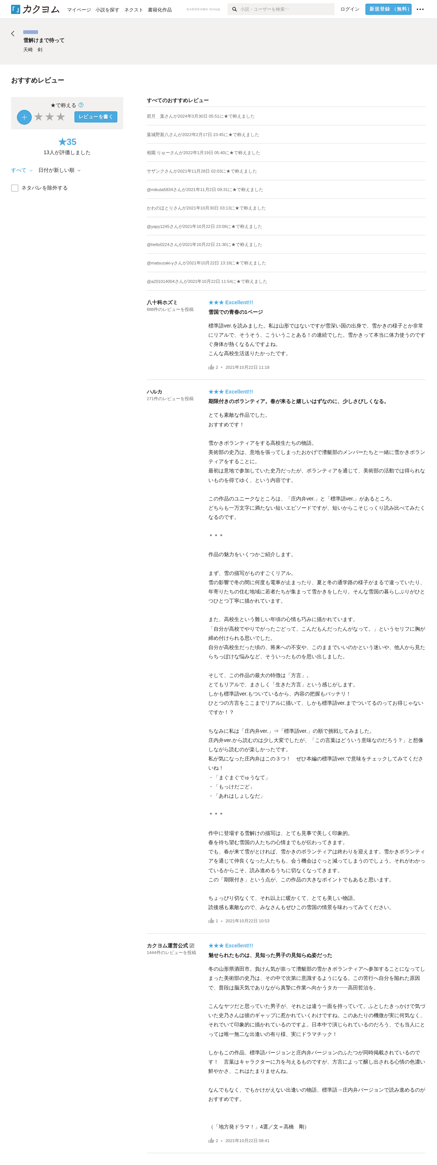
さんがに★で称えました (209, 116)
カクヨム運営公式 (167, 946)
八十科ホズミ (162, 302)
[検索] (234, 9)
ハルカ (154, 392)
